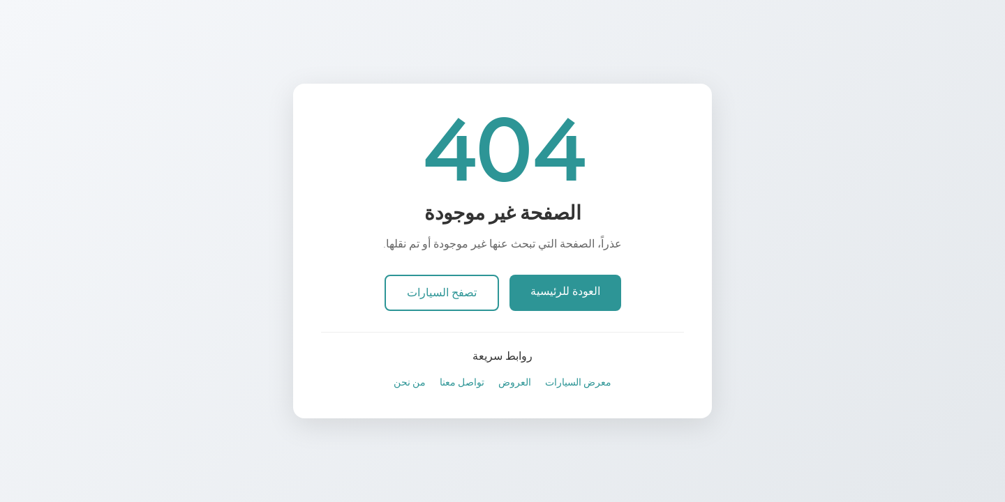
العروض (514, 382)
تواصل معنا (462, 382)
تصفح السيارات (442, 292)
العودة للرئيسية (565, 291)
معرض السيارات (578, 382)
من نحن (410, 382)
